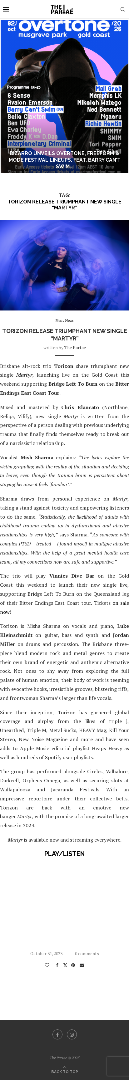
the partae (75, 347)
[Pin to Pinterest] (73, 965)
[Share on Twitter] (65, 965)
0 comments (87, 953)
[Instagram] (72, 1034)
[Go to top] (64, 1071)
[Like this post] (47, 965)
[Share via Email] (82, 965)
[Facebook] (57, 1034)
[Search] (123, 9)
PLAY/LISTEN (64, 854)
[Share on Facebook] (57, 965)
